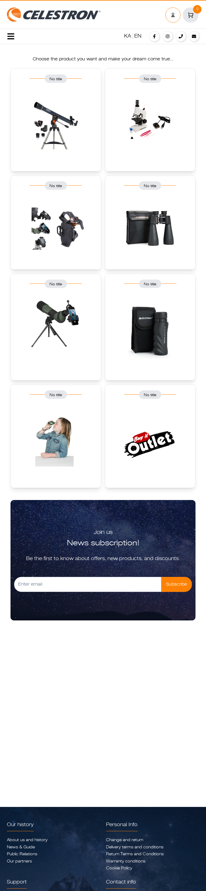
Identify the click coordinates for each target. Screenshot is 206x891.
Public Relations (22, 854)
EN (137, 36)
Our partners (19, 861)
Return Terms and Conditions (135, 854)
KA (127, 36)
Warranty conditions (125, 861)
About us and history (27, 840)
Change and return (124, 840)
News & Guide (21, 847)
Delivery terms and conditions (134, 847)
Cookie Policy (119, 868)
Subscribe (176, 584)
